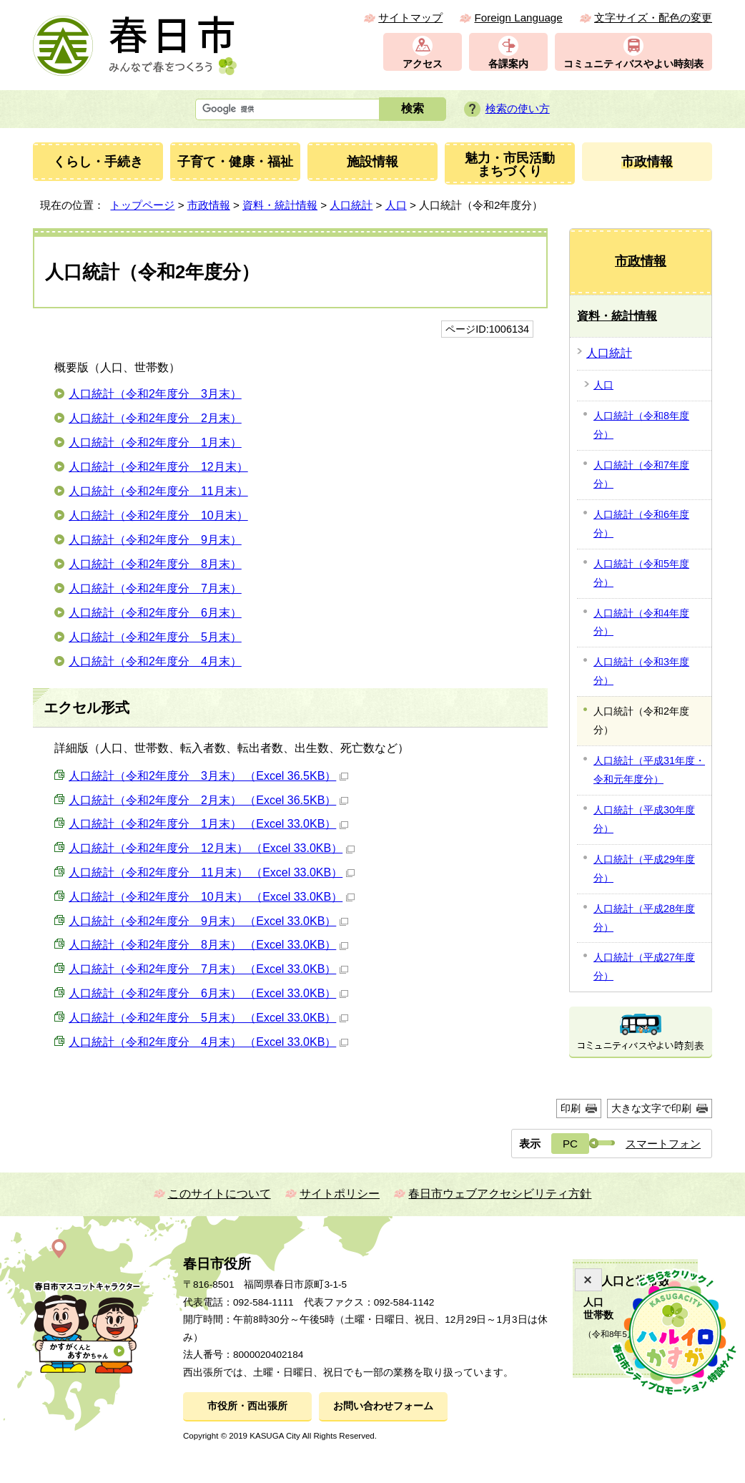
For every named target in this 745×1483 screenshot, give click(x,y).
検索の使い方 (517, 108)
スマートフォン (663, 1143)
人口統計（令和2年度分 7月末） (155, 588)
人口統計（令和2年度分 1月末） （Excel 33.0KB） (208, 824)
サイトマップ (410, 17)
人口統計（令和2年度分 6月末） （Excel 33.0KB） (208, 993)
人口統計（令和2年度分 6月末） (155, 613)
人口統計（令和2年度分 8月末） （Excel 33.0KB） (208, 945)
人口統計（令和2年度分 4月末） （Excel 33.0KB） (208, 1042)
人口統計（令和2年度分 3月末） (155, 394)
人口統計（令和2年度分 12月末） (158, 467)
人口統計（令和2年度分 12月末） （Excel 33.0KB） (212, 848)
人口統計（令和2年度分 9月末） (155, 540)
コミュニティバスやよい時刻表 (633, 64)
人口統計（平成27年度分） (644, 966)
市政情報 (208, 205)
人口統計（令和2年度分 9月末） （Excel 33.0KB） (208, 921)
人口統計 (351, 205)
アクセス (423, 64)
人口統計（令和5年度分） (641, 573)
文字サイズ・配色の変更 (653, 17)
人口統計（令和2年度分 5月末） (155, 637)
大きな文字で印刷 (651, 1108)
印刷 (571, 1108)
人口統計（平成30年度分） (644, 819)
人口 (396, 205)
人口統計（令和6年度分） (641, 524)
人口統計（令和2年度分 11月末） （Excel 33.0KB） (212, 872)
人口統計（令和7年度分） (641, 474)
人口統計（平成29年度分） (644, 868)
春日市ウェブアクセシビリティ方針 (499, 1194)
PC (570, 1143)
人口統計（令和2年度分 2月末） (155, 418)
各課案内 (508, 64)
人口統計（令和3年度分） (641, 671)
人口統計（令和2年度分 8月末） (155, 564)
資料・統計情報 (279, 205)
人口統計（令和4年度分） (641, 622)
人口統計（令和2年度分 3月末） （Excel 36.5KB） (208, 776)
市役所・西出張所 (247, 1406)
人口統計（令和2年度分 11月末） (158, 491)
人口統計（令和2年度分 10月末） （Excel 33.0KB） (212, 897)
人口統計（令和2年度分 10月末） (158, 515)
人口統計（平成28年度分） (644, 918)
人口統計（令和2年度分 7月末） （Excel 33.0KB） (208, 969)
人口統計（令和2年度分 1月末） (155, 442)
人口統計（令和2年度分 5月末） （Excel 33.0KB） (208, 1018)
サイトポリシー (340, 1194)
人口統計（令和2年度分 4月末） (155, 661)
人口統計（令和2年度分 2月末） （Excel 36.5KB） (208, 800)
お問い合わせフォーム (383, 1406)
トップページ (142, 205)
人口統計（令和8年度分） (641, 425)
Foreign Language (518, 17)
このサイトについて (219, 1194)
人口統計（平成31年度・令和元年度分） (649, 770)
